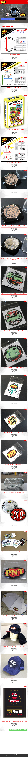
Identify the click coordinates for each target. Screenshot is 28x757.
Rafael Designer (19, 755)
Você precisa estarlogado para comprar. (14, 57)
